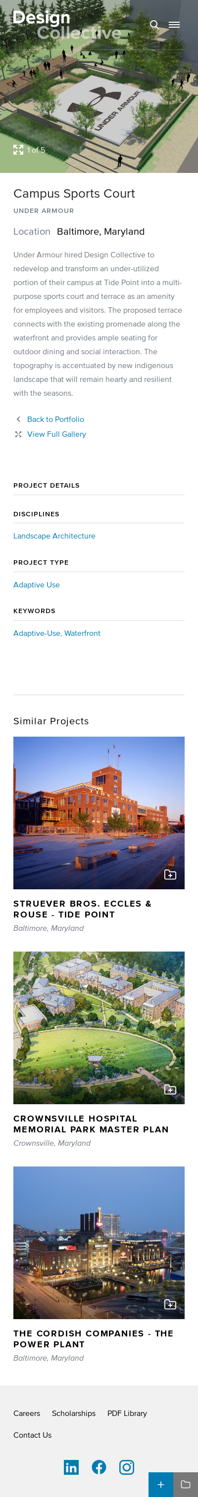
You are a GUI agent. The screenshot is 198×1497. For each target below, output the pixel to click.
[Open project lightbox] (98, 150)
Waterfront (82, 632)
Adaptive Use (36, 584)
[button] (174, 24)
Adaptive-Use (36, 632)
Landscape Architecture (54, 535)
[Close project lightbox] (49, 433)
